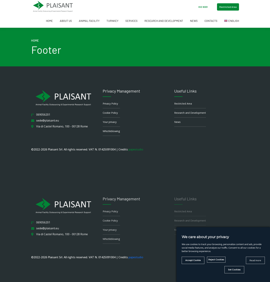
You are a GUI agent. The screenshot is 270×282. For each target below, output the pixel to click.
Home (49, 20)
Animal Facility (89, 20)
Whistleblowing (111, 131)
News (194, 20)
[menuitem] (231, 21)
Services (131, 20)
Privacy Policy (110, 103)
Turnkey (112, 20)
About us (66, 20)
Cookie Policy (110, 112)
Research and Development (163, 20)
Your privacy (110, 122)
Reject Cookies (216, 259)
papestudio (136, 149)
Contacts (211, 20)
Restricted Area (183, 103)
